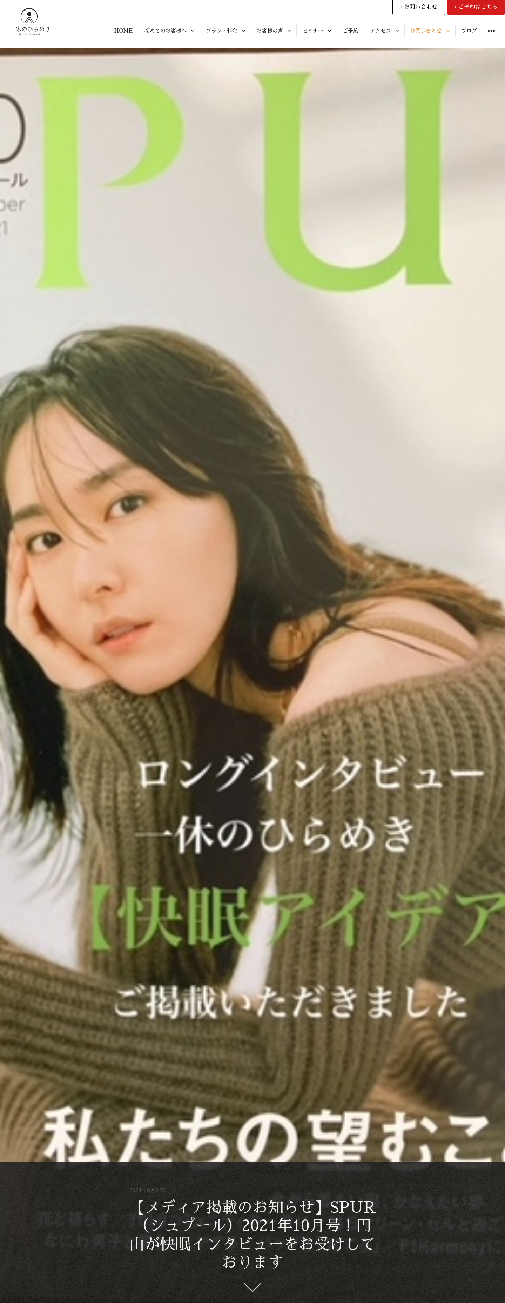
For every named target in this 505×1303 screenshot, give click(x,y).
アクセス (380, 30)
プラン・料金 (221, 30)
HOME (123, 30)
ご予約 (350, 30)
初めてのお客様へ (165, 30)
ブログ (469, 30)
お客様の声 (270, 30)
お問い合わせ (426, 30)
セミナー (312, 30)
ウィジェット (491, 36)
